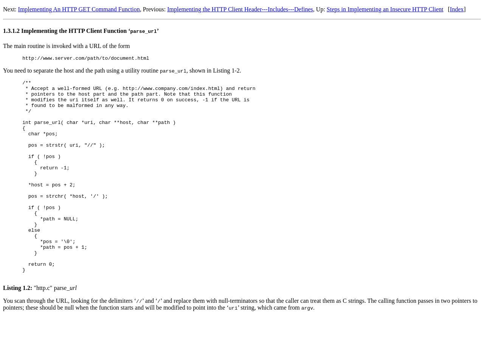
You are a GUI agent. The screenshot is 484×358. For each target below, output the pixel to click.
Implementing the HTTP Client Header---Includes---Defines (240, 9)
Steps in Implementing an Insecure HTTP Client (385, 9)
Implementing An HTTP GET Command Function (79, 9)
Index (457, 9)
